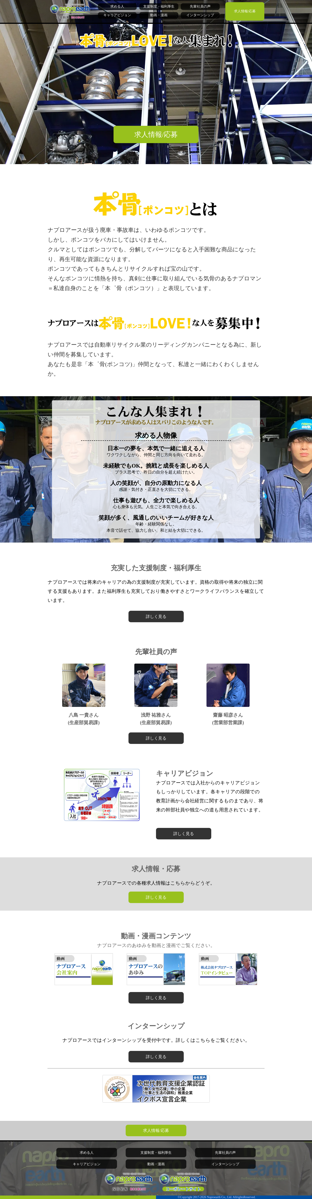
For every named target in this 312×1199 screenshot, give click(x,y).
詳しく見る (156, 616)
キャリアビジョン (117, 15)
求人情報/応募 (245, 11)
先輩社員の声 (200, 6)
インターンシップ (200, 15)
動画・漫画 (158, 15)
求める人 (117, 6)
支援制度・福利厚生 (158, 6)
